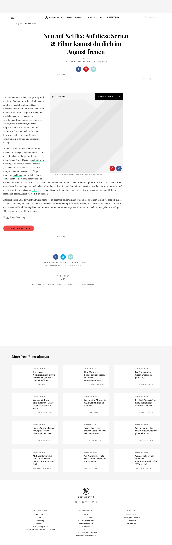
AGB (86, 500)
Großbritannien (132, 500)
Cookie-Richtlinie (86, 506)
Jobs (40, 503)
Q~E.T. (86, 58)
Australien (131, 509)
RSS (86, 514)
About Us (40, 500)
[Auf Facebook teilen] (78, 69)
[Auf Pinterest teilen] (86, 69)
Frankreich (132, 506)
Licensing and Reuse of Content (40, 514)
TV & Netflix (75, 250)
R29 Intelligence (40, 512)
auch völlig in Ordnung (41, 160)
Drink (34, 175)
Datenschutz (86, 503)
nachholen (53, 163)
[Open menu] (12, 16)
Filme (64, 250)
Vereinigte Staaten (131, 503)
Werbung (40, 506)
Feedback (40, 509)
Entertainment (52, 250)
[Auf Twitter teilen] (63, 241)
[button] (146, 20)
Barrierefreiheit (86, 509)
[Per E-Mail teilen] (93, 69)
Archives (86, 512)
